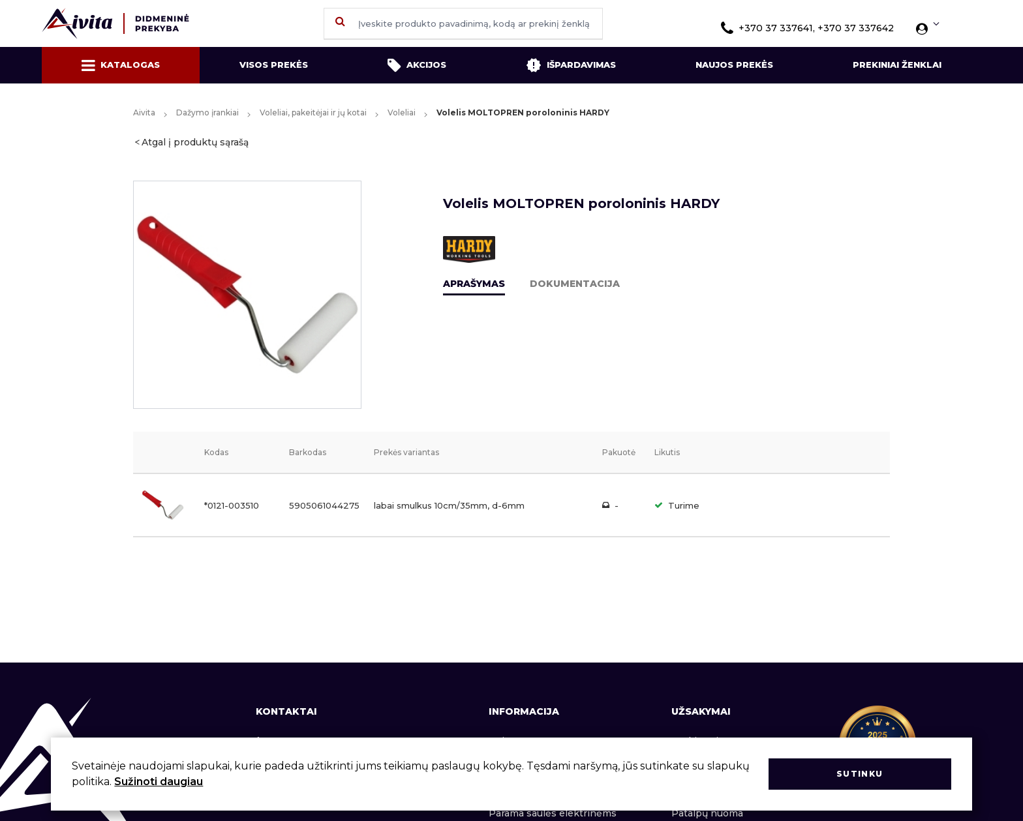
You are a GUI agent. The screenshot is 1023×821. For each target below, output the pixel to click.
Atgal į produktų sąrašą (195, 142)
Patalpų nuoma (707, 813)
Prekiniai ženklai (897, 64)
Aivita (144, 112)
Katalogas (121, 65)
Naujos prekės (734, 64)
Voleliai (402, 112)
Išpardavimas (571, 65)
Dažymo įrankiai (207, 112)
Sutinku (859, 774)
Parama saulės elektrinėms (553, 813)
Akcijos (417, 65)
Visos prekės (273, 64)
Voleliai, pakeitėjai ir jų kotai (313, 112)
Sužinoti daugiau (158, 781)
